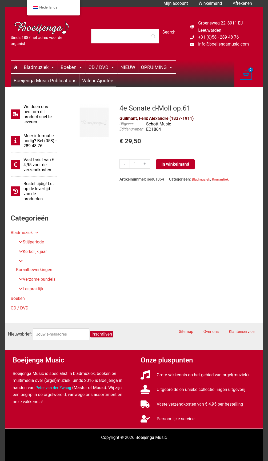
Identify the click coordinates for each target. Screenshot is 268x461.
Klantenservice (245, 331)
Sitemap (198, 331)
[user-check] (167, 419)
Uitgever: (126, 124)
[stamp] (193, 389)
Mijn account (181, 3)
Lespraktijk (29, 289)
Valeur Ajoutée (97, 80)
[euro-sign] (34, 164)
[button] (35, 232)
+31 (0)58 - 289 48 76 (218, 37)
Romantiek (222, 179)
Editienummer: (131, 129)
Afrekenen (243, 3)
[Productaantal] (135, 164)
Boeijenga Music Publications (45, 80)
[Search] (125, 36)
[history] (34, 191)
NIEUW (128, 67)
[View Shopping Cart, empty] (246, 73)
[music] (195, 375)
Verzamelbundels (35, 279)
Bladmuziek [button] (24, 232)
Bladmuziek (39, 67)
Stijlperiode (29, 242)
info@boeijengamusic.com (223, 44)
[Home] (16, 67)
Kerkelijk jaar (30, 251)
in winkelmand (176, 164)
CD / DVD (102, 67)
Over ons (218, 331)
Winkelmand (213, 3)
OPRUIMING (157, 67)
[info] (34, 140)
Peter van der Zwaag (54, 387)
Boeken (72, 67)
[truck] (192, 404)
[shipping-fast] (34, 114)
